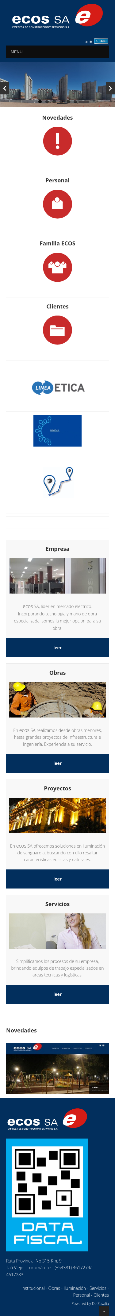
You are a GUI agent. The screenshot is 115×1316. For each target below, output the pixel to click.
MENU (16, 52)
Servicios (98, 1288)
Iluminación (75, 1288)
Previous (4, 88)
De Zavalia (100, 1303)
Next (110, 88)
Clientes (101, 1295)
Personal (81, 1295)
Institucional (33, 1288)
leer (57, 647)
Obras (54, 1288)
